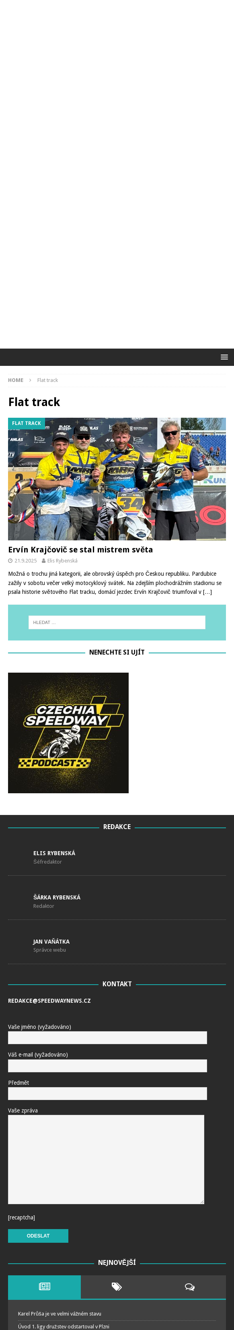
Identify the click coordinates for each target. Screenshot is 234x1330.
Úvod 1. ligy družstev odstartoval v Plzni (63, 1160)
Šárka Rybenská (56, 731)
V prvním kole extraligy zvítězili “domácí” (64, 1237)
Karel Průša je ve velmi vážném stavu (59, 1148)
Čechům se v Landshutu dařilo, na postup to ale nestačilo (83, 1186)
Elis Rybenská (62, 395)
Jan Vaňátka (51, 775)
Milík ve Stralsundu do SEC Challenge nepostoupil (74, 1199)
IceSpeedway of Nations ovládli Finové (62, 1250)
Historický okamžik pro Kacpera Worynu (63, 1173)
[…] (207, 426)
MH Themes (179, 1322)
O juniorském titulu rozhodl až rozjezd (62, 1288)
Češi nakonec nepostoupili (48, 1224)
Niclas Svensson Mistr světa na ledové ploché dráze (77, 1263)
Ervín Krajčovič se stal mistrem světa (80, 383)
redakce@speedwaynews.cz (49, 834)
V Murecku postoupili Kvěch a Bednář (60, 1212)
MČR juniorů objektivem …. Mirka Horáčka (66, 1275)
